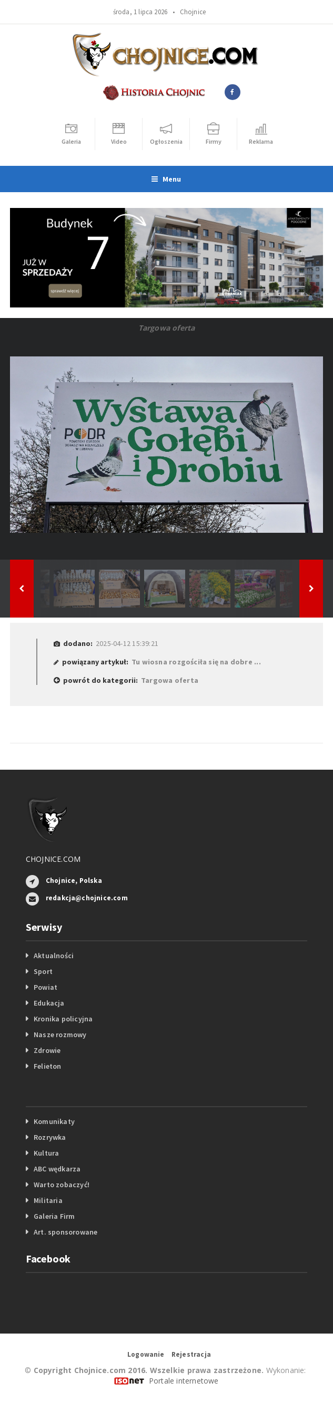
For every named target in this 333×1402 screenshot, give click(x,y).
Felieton (48, 1066)
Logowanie (146, 1354)
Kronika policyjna (63, 1018)
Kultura (46, 1153)
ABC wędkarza (57, 1169)
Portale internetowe (184, 1381)
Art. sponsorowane (66, 1232)
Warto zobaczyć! (61, 1184)
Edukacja (49, 1003)
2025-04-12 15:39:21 (127, 643)
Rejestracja (191, 1354)
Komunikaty (54, 1121)
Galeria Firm (54, 1216)
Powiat (45, 987)
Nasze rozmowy (60, 1034)
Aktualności (54, 955)
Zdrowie (47, 1050)
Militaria (48, 1200)
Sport (43, 971)
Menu (166, 179)
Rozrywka (50, 1137)
